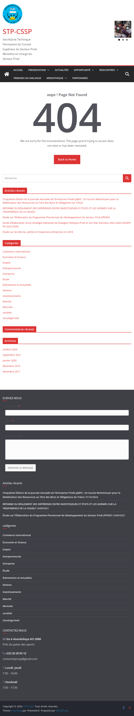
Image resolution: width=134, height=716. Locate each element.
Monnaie (8, 307)
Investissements (12, 296)
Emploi (6, 262)
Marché (7, 301)
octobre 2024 (10, 349)
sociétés (7, 312)
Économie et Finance (14, 257)
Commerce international (16, 251)
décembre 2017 (11, 371)
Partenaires (80, 78)
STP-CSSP (17, 31)
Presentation (37, 70)
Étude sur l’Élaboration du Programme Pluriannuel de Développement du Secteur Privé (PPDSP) (56, 217)
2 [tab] (123, 40)
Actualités (62, 70)
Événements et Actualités (17, 284)
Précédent (118, 28)
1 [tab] (119, 40)
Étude (6, 279)
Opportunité (82, 70)
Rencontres (107, 70)
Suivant (127, 28)
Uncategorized (11, 318)
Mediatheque (55, 78)
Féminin (7, 290)
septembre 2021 (12, 354)
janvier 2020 (9, 360)
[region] (123, 29)
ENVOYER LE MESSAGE (20, 467)
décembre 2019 (11, 366)
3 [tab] (127, 40)
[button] (48, 70)
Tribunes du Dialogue (27, 78)
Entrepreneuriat (12, 268)
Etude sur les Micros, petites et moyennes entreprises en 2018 (38, 232)
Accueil (18, 70)
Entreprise (8, 273)
